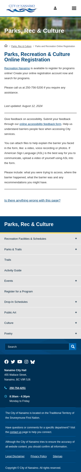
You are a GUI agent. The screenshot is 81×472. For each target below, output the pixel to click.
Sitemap (57, 456)
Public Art (10, 312)
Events (8, 280)
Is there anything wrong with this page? (32, 200)
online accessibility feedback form (40, 124)
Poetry (8, 333)
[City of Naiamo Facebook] (6, 362)
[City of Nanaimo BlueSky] (33, 362)
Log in (55, 8)
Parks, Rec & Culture (34, 30)
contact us (16, 432)
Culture (8, 322)
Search (64, 8)
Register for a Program (18, 291)
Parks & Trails (13, 249)
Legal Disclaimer (15, 456)
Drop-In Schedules (16, 301)
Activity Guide (12, 270)
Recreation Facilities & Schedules (25, 238)
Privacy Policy (39, 456)
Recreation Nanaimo (17, 68)
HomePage (6, 45)
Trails (7, 259)
